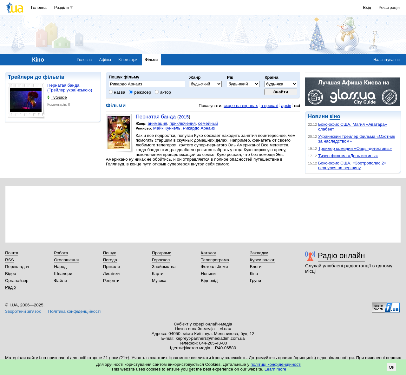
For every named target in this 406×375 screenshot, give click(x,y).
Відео (10, 273)
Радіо (10, 287)
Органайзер (16, 280)
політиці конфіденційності (276, 364)
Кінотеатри (127, 59)
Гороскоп (161, 260)
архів (286, 105)
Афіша (105, 59)
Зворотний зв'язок (23, 311)
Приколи (111, 266)
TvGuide (57, 97)
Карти (157, 273)
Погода (110, 260)
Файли (60, 280)
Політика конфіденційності (74, 311)
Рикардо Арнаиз (199, 128)
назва (117, 92)
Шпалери (63, 273)
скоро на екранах (241, 105)
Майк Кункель (166, 128)
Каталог (208, 253)
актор (163, 92)
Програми (161, 253)
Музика (159, 280)
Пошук (109, 253)
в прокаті (269, 105)
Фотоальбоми (214, 266)
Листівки (111, 273)
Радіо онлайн (341, 255)
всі (297, 105)
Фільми (151, 59)
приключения (183, 123)
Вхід (367, 7)
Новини (208, 273)
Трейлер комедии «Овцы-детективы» (355, 148)
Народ (60, 266)
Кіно (254, 273)
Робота (61, 253)
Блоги (256, 266)
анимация (157, 123)
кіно (335, 116)
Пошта (11, 253)
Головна (39, 7)
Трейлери (20, 77)
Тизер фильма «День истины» (348, 155)
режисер (140, 92)
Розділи (61, 7)
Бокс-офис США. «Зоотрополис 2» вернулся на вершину (352, 165)
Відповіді (210, 280)
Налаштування (386, 59)
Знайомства (164, 266)
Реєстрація (389, 7)
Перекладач (17, 266)
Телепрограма (215, 260)
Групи (255, 280)
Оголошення (66, 260)
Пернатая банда (156, 117)
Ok (391, 367)
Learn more (275, 369)
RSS (9, 260)
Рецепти (111, 280)
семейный (208, 123)
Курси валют (262, 260)
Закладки (259, 253)
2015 (184, 116)
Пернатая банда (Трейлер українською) (69, 87)
